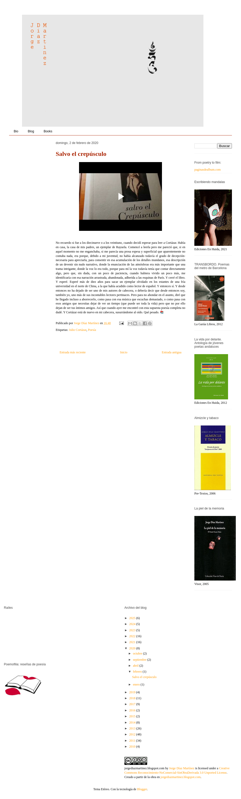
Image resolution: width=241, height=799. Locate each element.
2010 (132, 746)
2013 (132, 728)
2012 (132, 734)
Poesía (92, 330)
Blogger (142, 789)
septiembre (140, 659)
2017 (132, 704)
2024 (132, 624)
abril (136, 665)
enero (137, 684)
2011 (132, 740)
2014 (132, 722)
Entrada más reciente (73, 352)
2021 (132, 642)
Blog (31, 131)
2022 (132, 636)
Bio (16, 131)
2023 (132, 630)
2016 (132, 710)
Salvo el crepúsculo (144, 677)
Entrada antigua (171, 352)
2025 (132, 618)
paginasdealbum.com (207, 169)
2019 (132, 692)
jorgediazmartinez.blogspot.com (144, 768)
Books (48, 131)
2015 (132, 716)
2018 (132, 698)
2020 (132, 648)
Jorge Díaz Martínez (87, 323)
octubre (138, 653)
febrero (138, 671)
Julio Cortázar (77, 330)
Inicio (123, 352)
